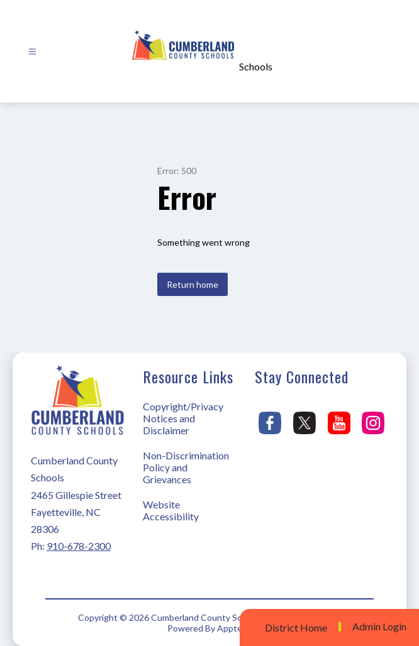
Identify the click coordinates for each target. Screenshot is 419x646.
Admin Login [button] (379, 626)
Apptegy (234, 628)
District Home (296, 627)
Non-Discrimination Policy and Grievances (186, 467)
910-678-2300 (79, 546)
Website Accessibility (171, 510)
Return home (192, 284)
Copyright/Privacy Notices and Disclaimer (183, 418)
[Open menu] (32, 52)
